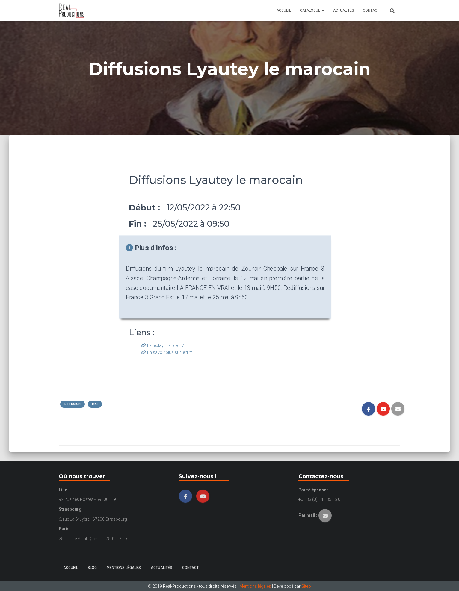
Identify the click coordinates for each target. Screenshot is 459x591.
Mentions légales (124, 568)
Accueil (284, 10)
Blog (92, 568)
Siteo (306, 586)
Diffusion (72, 404)
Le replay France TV (162, 345)
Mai (95, 404)
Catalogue (312, 10)
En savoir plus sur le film (167, 352)
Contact (371, 10)
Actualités (343, 10)
